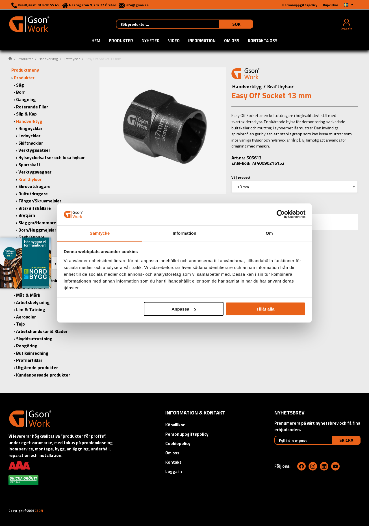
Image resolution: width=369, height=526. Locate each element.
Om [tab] (269, 232)
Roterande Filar (32, 106)
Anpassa (184, 309)
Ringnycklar (30, 128)
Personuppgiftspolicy (187, 434)
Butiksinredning (32, 353)
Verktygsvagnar (34, 171)
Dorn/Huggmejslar (37, 229)
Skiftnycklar (30, 143)
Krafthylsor (72, 58)
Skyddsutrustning (34, 338)
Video (174, 41)
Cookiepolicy (177, 443)
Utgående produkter (37, 367)
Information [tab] (184, 232)
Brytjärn (26, 215)
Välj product (241, 177)
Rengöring (27, 345)
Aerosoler (26, 316)
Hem (96, 41)
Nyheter (151, 41)
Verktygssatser (34, 150)
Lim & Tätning (30, 309)
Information (202, 41)
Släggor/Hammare (37, 222)
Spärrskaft (29, 164)
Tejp (20, 323)
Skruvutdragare (34, 186)
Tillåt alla (265, 309)
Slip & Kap (26, 113)
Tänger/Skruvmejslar (39, 200)
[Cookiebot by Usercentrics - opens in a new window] (280, 214)
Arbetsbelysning (33, 302)
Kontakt (173, 462)
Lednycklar (29, 135)
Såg (20, 85)
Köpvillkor (175, 425)
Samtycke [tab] (100, 232)
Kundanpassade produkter (43, 374)
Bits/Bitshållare (34, 208)
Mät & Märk (28, 295)
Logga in (173, 471)
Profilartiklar (29, 360)
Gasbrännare (31, 237)
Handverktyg (48, 58)
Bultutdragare (33, 193)
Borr (20, 92)
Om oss (231, 41)
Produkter (121, 41)
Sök (236, 24)
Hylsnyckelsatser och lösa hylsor (51, 157)
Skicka (346, 440)
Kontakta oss (262, 41)
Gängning (26, 99)
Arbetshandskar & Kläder (42, 331)
